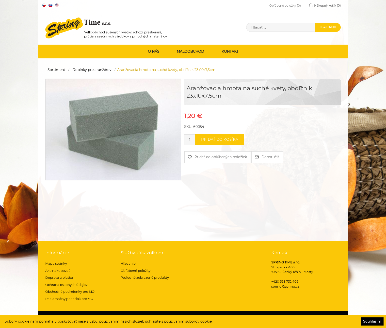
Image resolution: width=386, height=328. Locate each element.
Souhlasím (372, 321)
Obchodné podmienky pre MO (70, 291)
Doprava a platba (59, 277)
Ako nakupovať (57, 271)
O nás (153, 51)
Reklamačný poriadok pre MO (69, 299)
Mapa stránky (56, 263)
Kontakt (230, 51)
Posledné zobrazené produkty (145, 277)
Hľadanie (128, 263)
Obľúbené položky (135, 271)
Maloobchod (190, 51)
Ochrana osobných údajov (66, 285)
